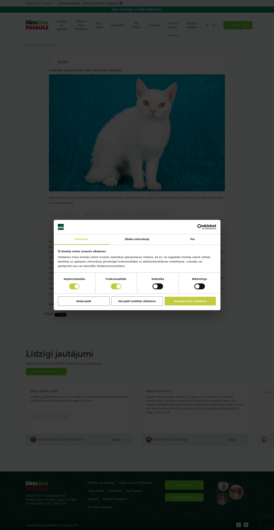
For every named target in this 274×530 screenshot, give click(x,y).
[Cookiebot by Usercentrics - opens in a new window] (200, 227)
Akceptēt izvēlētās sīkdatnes (137, 301)
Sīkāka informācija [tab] (137, 239)
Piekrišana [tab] (81, 239)
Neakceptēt (83, 301)
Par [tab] (192, 239)
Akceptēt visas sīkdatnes (190, 301)
